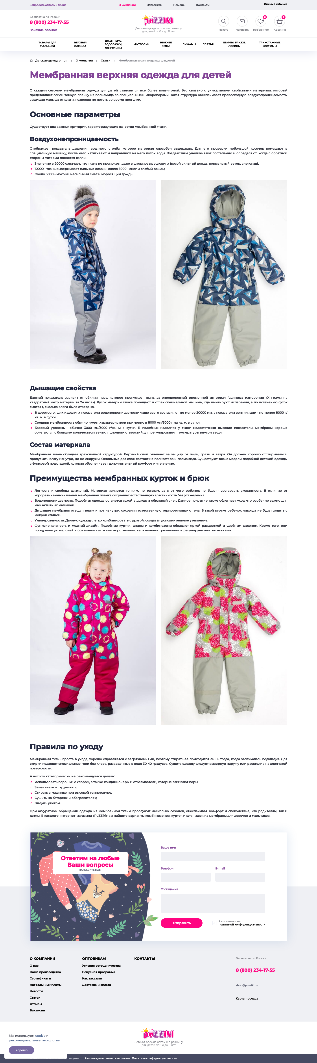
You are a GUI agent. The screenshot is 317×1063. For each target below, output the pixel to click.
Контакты (203, 5)
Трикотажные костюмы (269, 44)
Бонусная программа (98, 972)
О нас (34, 965)
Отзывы (36, 1004)
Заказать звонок (43, 30)
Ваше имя (168, 847)
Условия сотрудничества (101, 965)
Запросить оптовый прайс (48, 5)
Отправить (182, 923)
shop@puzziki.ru (247, 985)
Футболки (141, 44)
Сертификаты (40, 978)
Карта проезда (247, 998)
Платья (208, 44)
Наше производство (45, 972)
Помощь (179, 5)
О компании (127, 5)
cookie (40, 1036)
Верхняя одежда (80, 44)
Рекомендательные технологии (107, 1058)
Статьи (105, 60)
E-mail (220, 868)
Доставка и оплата (96, 985)
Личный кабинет (275, 4)
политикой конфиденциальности (242, 924)
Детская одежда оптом (51, 60)
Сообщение (169, 889)
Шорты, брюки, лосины (234, 44)
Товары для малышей (47, 44)
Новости (36, 991)
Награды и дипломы (45, 985)
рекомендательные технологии (34, 1040)
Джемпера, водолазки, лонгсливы (113, 44)
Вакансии (37, 1010)
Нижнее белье (166, 44)
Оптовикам (154, 5)
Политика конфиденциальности (154, 1058)
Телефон (167, 868)
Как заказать (92, 978)
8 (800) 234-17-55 (49, 22)
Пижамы (189, 44)
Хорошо (21, 1050)
